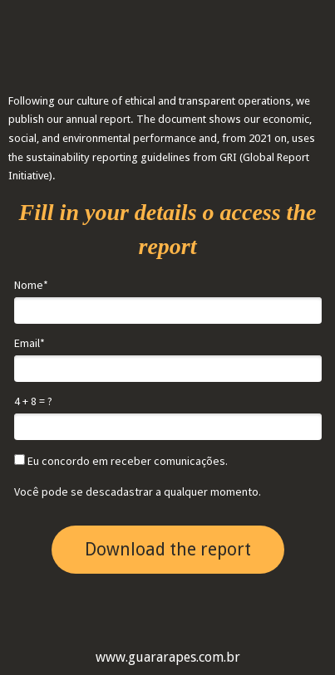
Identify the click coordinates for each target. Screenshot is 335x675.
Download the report (168, 549)
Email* (29, 343)
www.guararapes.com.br (168, 657)
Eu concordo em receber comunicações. (121, 461)
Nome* (31, 285)
